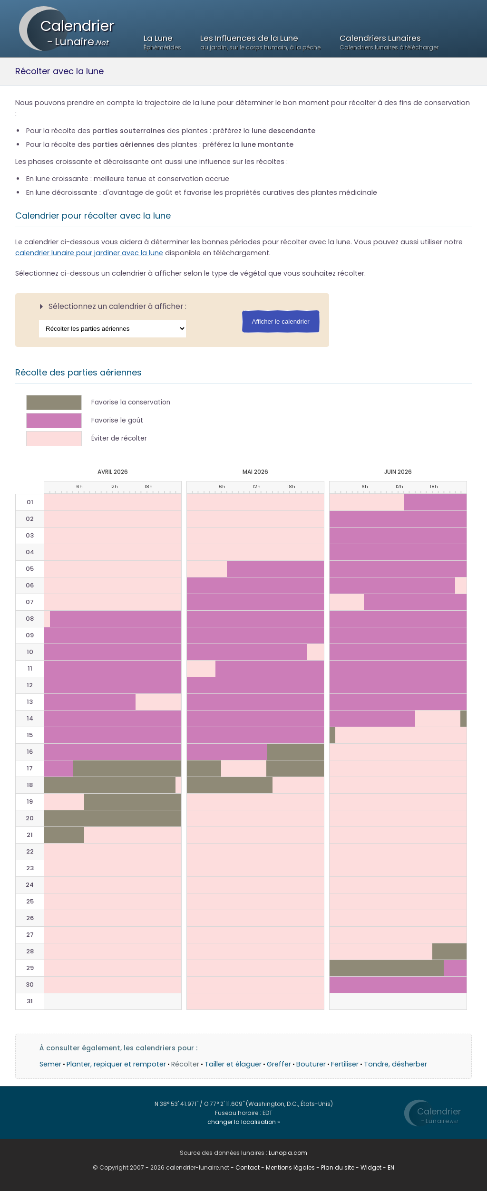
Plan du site (337, 1167)
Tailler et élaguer (233, 1064)
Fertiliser (345, 1064)
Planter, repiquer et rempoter (116, 1064)
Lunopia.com (288, 1153)
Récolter (185, 1064)
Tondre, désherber (395, 1064)
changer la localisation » (243, 1122)
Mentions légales (290, 1167)
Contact (247, 1167)
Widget (370, 1167)
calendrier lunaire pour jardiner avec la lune (89, 253)
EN (391, 1167)
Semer (50, 1064)
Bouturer (311, 1064)
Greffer (279, 1064)
